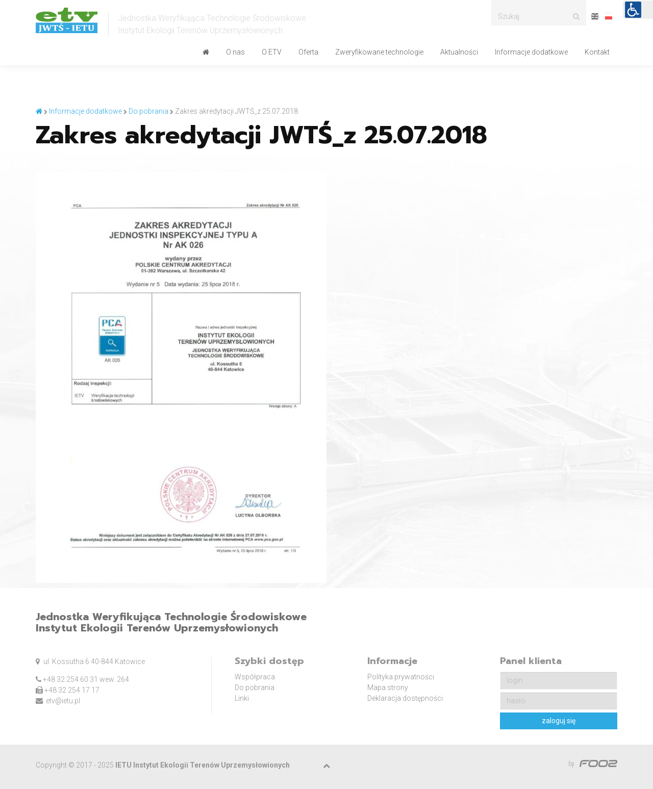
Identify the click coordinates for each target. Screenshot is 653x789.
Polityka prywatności (400, 677)
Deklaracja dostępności (405, 698)
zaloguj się (558, 721)
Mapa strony (387, 687)
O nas (235, 52)
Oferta (308, 52)
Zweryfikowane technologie (379, 52)
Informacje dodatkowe (531, 52)
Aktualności (459, 52)
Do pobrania (254, 687)
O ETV (272, 52)
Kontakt (597, 52)
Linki (242, 698)
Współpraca (255, 677)
